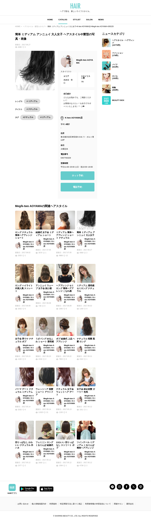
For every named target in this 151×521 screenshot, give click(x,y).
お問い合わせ (23, 504)
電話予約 (77, 187)
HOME (50, 20)
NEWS (101, 20)
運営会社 (130, 504)
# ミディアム (32, 101)
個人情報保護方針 (39, 504)
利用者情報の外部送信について (98, 504)
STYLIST (76, 20)
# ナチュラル (32, 109)
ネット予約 (77, 175)
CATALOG (62, 20)
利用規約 (53, 504)
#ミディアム (45, 117)
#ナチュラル (28, 117)
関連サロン (118, 504)
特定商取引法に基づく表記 (71, 504)
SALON (89, 20)
